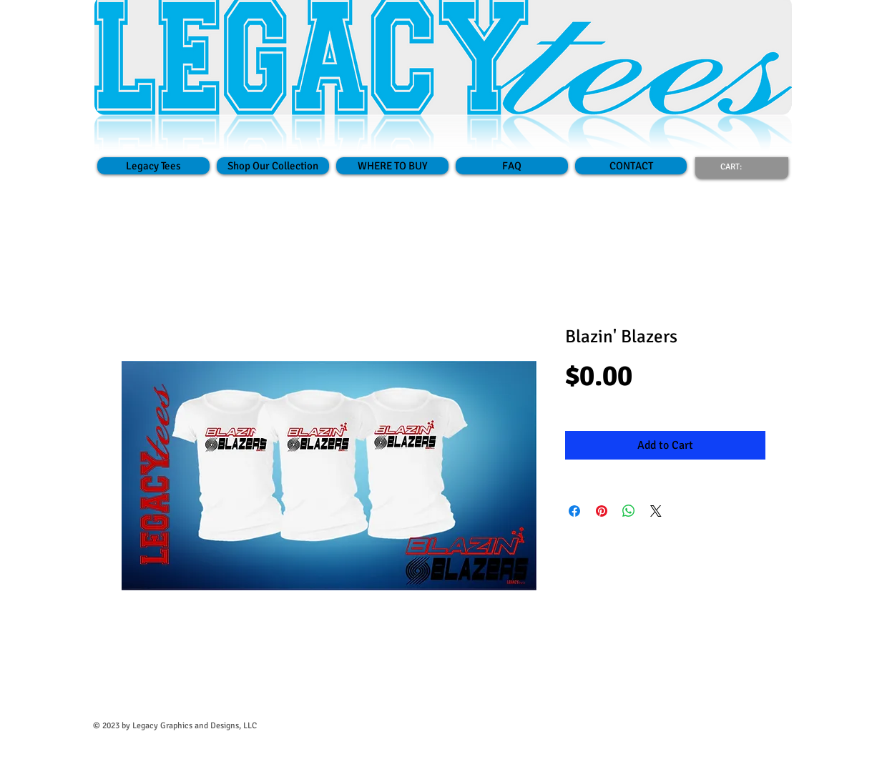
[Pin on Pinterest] (601, 511)
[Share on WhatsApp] (628, 511)
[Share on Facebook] (574, 511)
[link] (739, 167)
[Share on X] (656, 511)
